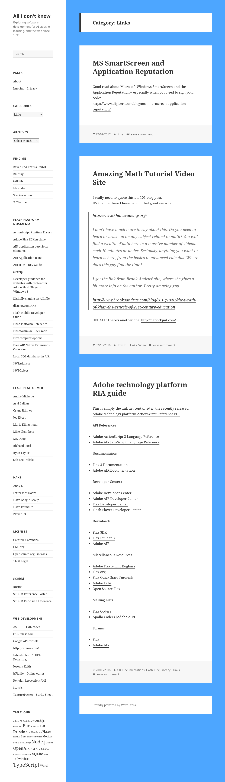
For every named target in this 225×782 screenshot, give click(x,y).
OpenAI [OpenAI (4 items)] (20, 748)
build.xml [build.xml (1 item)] (17, 726)
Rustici (17, 587)
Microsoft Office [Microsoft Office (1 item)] (34, 736)
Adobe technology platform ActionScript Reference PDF (136, 414)
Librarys (166, 670)
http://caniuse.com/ (26, 648)
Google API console (25, 641)
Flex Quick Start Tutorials (113, 577)
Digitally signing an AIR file (31, 299)
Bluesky (18, 174)
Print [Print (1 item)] (38, 749)
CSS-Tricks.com (23, 634)
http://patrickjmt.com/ (158, 320)
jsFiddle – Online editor (28, 673)
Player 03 (19, 514)
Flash (149, 670)
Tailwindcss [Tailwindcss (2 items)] (21, 759)
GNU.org (18, 547)
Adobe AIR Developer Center (115, 498)
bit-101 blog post (147, 197)
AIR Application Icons (27, 258)
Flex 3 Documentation (110, 464)
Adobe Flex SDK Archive (29, 239)
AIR (119, 670)
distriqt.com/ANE (24, 306)
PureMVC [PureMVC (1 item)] (17, 754)
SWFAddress (21, 363)
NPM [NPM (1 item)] (50, 742)
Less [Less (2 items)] (24, 736)
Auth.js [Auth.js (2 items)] (39, 721)
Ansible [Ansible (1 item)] (26, 721)
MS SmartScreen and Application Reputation (133, 67)
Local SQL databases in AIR (31, 356)
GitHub (18, 181)
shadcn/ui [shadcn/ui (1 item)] (26, 754)
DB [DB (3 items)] (42, 726)
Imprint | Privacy (25, 88)
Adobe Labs (102, 583)
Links (120, 134)
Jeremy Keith (22, 666)
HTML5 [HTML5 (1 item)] (16, 736)
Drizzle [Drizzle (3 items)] (19, 731)
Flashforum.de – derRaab (30, 331)
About (17, 81)
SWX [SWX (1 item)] (46, 754)
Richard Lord (22, 446)
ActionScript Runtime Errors (32, 232)
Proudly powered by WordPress (114, 705)
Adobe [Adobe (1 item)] (16, 721)
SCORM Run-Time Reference (32, 601)
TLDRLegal (20, 561)
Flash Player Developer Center (117, 510)
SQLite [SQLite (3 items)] (37, 754)
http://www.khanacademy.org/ (120, 215)
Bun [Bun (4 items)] (27, 726)
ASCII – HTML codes (26, 627)
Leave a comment (141, 134)
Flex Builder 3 (104, 538)
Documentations (133, 670)
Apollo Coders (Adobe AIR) (114, 617)
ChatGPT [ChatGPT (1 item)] (35, 726)
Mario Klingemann (25, 424)
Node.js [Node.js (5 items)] (39, 742)
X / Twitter (20, 202)
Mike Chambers (23, 432)
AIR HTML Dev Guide (27, 265)
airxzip (18, 272)
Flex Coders (102, 611)
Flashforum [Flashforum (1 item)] (36, 732)
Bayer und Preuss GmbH (29, 167)
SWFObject (20, 370)
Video (142, 345)
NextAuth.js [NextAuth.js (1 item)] (25, 742)
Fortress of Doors (24, 493)
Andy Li (18, 486)
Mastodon (19, 188)
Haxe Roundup (23, 507)
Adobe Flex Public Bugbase (114, 566)
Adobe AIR (101, 543)
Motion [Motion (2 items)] (47, 736)
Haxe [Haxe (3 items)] (46, 731)
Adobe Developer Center (112, 493)
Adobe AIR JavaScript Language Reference (126, 442)
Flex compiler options (27, 338)
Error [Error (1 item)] (28, 732)
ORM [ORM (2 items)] (31, 749)
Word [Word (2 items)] (44, 766)
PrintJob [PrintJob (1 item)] (45, 749)
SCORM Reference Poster (30, 594)
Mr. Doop (19, 439)
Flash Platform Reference (30, 324)
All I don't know (31, 16)
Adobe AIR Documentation (114, 470)
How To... (123, 345)
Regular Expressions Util (29, 680)
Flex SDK (100, 532)
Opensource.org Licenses (30, 554)
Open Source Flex (106, 588)
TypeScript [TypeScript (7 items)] (26, 764)
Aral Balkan (21, 403)
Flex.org (99, 572)
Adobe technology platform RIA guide (140, 389)
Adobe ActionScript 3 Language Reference (126, 436)
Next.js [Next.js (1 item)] (16, 742)
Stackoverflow (23, 195)
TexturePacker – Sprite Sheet (33, 695)
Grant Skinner (22, 410)
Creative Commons (25, 540)
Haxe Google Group (26, 500)
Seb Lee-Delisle (23, 460)
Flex (96, 639)
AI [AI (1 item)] (21, 721)
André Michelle (23, 396)
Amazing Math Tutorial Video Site (143, 178)
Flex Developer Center (110, 504)
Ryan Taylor (21, 453)
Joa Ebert (19, 417)
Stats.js (17, 688)
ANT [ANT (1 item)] (32, 721)
